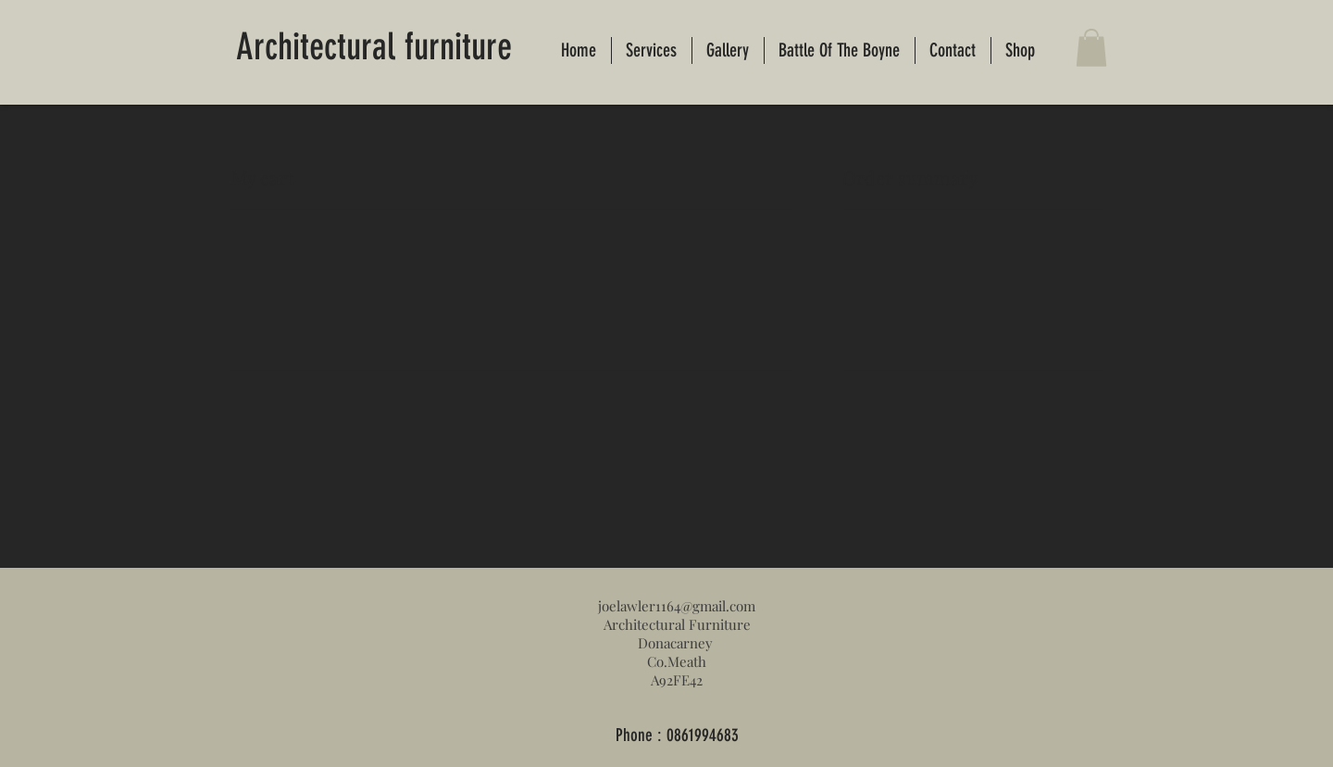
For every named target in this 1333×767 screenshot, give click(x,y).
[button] (1091, 48)
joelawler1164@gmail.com (676, 606)
